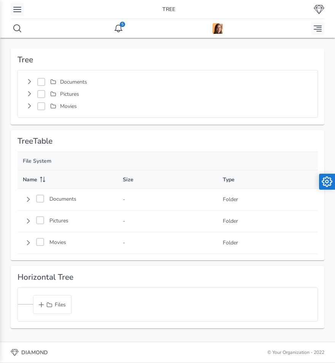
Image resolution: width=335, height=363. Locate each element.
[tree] (167, 94)
